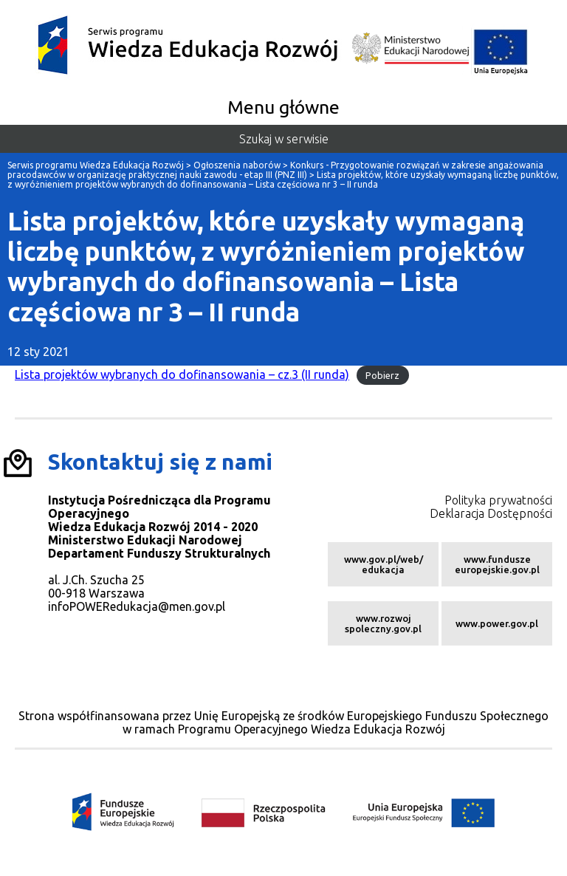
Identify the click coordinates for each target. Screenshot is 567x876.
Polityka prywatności (498, 500)
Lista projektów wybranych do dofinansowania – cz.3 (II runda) (182, 374)
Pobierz (382, 375)
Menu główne (283, 107)
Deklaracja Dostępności (491, 513)
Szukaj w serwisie (284, 139)
